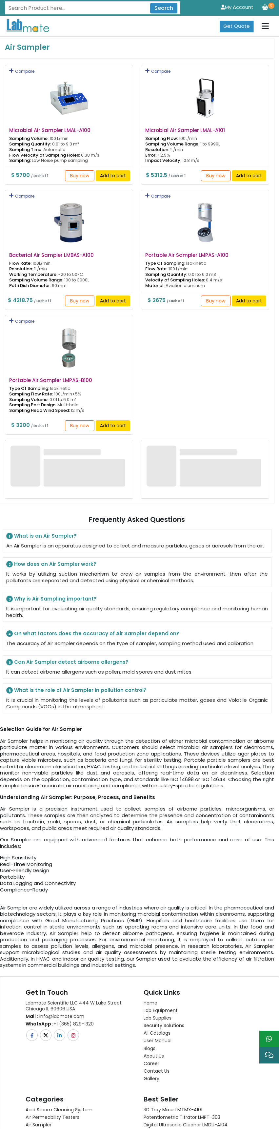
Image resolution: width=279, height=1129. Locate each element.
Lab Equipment (161, 1010)
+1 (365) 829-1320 (60, 1024)
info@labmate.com (55, 1016)
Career (151, 1063)
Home (150, 1003)
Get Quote (236, 21)
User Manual (157, 1040)
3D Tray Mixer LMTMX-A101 (173, 1110)
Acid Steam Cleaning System (59, 1110)
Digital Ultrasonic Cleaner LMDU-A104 (186, 1125)
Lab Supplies (157, 1018)
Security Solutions (164, 1025)
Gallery (151, 1078)
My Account (237, 7)
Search (163, 8)
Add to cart (113, 175)
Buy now (79, 175)
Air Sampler (38, 1125)
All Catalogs (157, 1033)
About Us (154, 1056)
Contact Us (156, 1071)
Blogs (149, 1048)
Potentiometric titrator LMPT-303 (182, 1117)
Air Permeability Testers (52, 1117)
